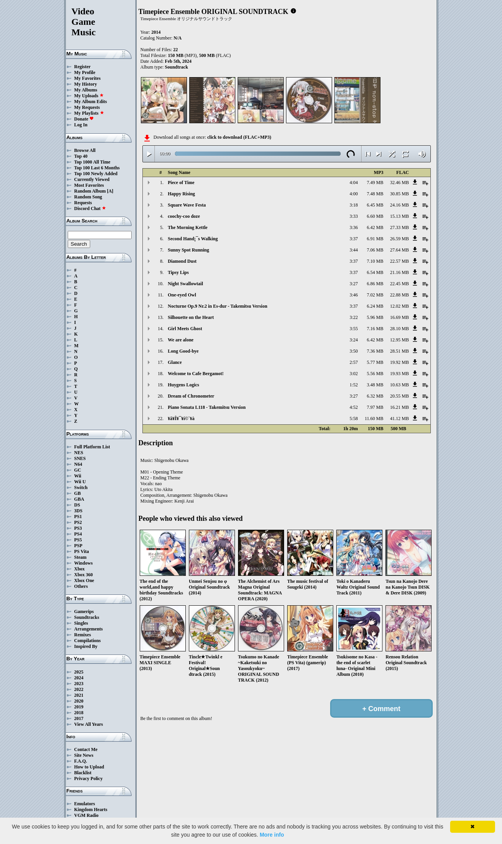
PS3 (78, 528)
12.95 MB (399, 340)
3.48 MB (375, 385)
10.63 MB (399, 385)
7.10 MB (375, 261)
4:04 (354, 182)
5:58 (354, 418)
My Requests (87, 107)
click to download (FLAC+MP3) (239, 137)
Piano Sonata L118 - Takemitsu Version (207, 407)
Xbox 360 (83, 574)
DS (77, 505)
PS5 (78, 540)
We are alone (181, 340)
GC (77, 470)
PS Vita (81, 551)
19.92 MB (399, 362)
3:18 (354, 205)
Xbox (79, 569)
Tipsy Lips (178, 272)
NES (78, 452)
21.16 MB (399, 272)
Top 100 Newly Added (96, 173)
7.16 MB (375, 328)
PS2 (78, 522)
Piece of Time (181, 182)
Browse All (85, 150)
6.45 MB (375, 205)
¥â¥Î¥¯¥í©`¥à (181, 418)
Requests (83, 202)
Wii (77, 476)
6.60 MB (375, 216)
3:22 (354, 317)
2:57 (354, 362)
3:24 (354, 340)
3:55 (354, 328)
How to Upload (89, 767)
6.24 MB (375, 306)
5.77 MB (375, 362)
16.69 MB (399, 317)
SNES (80, 458)
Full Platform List (92, 447)
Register (82, 66)
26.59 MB (399, 238)
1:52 (354, 385)
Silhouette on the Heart (191, 317)
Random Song (88, 197)
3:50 (354, 351)
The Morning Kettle (188, 227)
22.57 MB (399, 261)
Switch (81, 487)
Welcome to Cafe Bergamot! (196, 373)
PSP (78, 545)
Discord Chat (90, 208)
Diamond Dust (182, 261)
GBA (79, 499)
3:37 (354, 238)
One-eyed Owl (182, 295)
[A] (110, 191)
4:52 (354, 407)
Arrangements (88, 629)
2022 (79, 689)
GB (77, 493)
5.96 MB (375, 317)
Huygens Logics (183, 385)
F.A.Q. (80, 761)
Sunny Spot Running (188, 250)
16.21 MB (399, 407)
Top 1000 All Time (92, 162)
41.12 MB (399, 418)
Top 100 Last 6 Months (97, 168)
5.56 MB (375, 373)
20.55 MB (399, 396)
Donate (84, 119)
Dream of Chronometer (191, 396)
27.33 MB (399, 227)
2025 (79, 672)
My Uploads (89, 95)
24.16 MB (399, 205)
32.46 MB (399, 182)
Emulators (84, 803)
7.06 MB (375, 250)
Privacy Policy (88, 778)
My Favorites (87, 78)
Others (81, 586)
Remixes (82, 634)
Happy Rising (181, 193)
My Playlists (89, 113)
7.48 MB (375, 193)
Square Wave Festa (187, 205)
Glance (175, 362)
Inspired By (86, 646)
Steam (80, 557)
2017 (79, 718)
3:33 (354, 216)
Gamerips (84, 611)
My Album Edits (90, 101)
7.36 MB (375, 351)
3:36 (354, 227)
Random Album (90, 191)
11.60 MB (374, 418)
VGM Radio (86, 815)
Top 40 (81, 156)
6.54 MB (375, 272)
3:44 (354, 250)
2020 (79, 701)
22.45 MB (399, 283)
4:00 (354, 193)
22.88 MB (399, 295)
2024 (79, 677)
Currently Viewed (92, 179)
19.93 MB (399, 373)
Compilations (87, 640)
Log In (80, 124)
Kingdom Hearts (91, 809)
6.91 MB (375, 238)
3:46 (354, 295)
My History (85, 84)
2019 (79, 707)
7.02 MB (375, 295)
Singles (81, 623)
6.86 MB (375, 283)
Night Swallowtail (185, 283)
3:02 (354, 373)
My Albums (86, 90)
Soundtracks (86, 617)
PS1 (78, 516)
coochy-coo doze (184, 216)
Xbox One (84, 580)
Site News (84, 755)
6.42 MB (375, 227)
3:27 (354, 283)
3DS (78, 510)
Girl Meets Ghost (185, 328)
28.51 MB (399, 351)
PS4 (78, 534)
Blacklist (83, 772)
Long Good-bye (183, 351)
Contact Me (86, 749)
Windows (83, 563)
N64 (78, 464)
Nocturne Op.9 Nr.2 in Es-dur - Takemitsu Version (217, 306)
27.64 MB (399, 250)
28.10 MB (399, 328)
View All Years (88, 724)
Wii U (80, 481)
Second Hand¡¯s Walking (193, 238)
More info (272, 835)
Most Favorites (89, 185)
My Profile (85, 72)
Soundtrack (176, 67)
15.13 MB (399, 216)
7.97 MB (375, 407)
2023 (79, 683)
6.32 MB (375, 396)
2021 (79, 695)
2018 (79, 712)
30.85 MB (399, 193)
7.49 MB (375, 182)
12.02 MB (399, 306)
